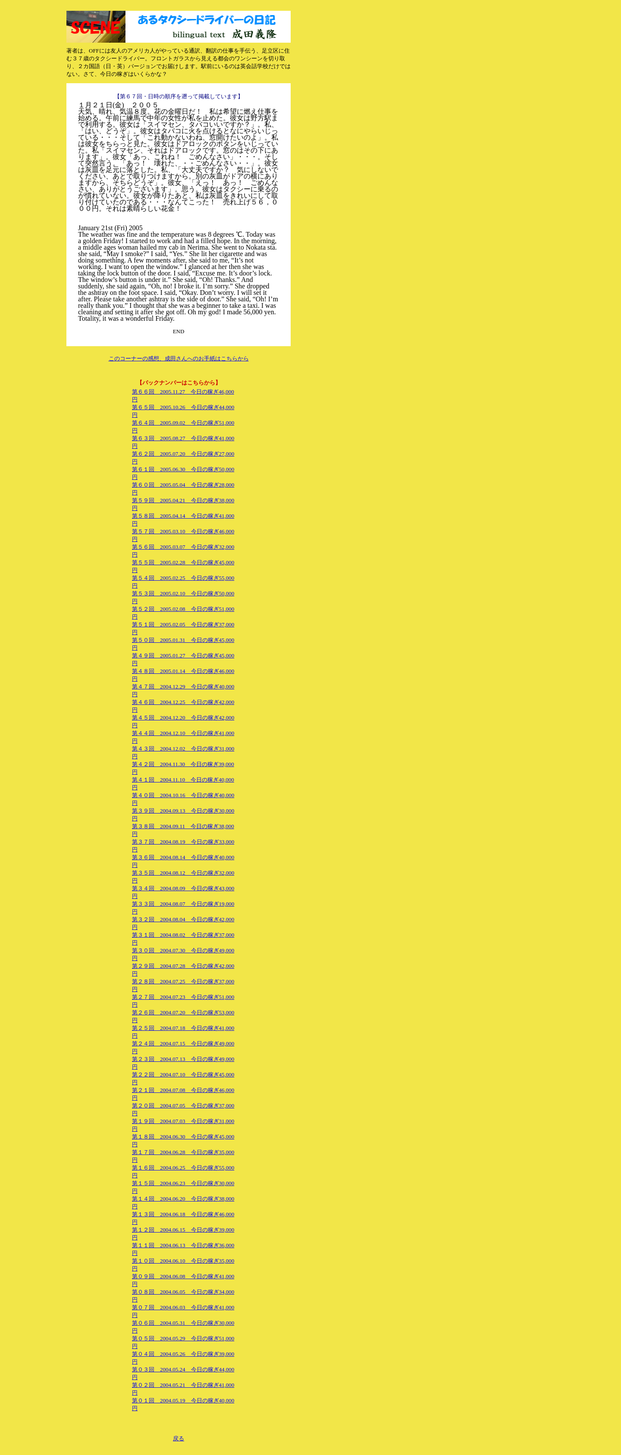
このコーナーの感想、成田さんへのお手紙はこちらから (179, 358)
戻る (178, 1438)
